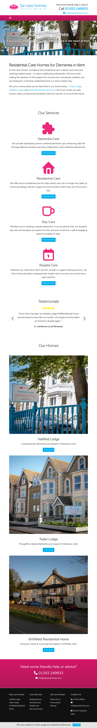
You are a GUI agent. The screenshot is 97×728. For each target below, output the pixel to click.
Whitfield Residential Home (42, 90)
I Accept (76, 725)
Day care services (36, 709)
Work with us (55, 699)
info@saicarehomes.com (75, 13)
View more (48, 450)
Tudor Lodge (75, 87)
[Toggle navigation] (10, 18)
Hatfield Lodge (16, 90)
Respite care (34, 706)
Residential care (36, 699)
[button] (13, 318)
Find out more (48, 153)
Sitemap (53, 706)
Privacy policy (55, 703)
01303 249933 (76, 9)
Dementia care (35, 703)
